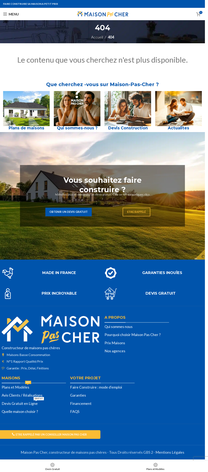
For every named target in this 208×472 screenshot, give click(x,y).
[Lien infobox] (51, 273)
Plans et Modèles (16, 386)
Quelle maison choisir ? (20, 411)
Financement (81, 403)
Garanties (78, 395)
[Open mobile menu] (11, 14)
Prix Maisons (115, 343)
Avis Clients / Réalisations (22, 395)
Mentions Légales (169, 452)
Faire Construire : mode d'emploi (96, 387)
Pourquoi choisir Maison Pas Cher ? (133, 334)
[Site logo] (102, 13)
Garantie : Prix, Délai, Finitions (28, 368)
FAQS (74, 411)
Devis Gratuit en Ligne (23, 402)
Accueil (97, 37)
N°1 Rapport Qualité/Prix (25, 361)
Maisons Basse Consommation (28, 355)
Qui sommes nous (119, 326)
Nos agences (115, 351)
